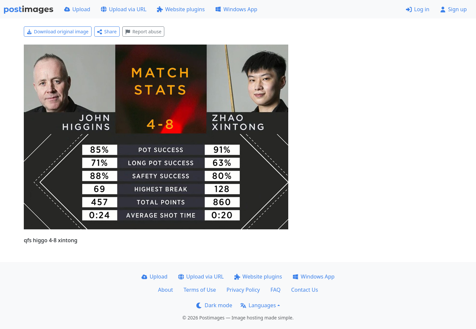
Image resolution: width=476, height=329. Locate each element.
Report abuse (143, 31)
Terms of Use (199, 289)
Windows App (236, 9)
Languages (258, 305)
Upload (77, 9)
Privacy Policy (243, 289)
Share (107, 31)
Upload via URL (123, 9)
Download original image (58, 31)
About (165, 289)
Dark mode (214, 305)
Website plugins (181, 9)
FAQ (275, 289)
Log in (417, 9)
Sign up (453, 9)
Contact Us (304, 289)
